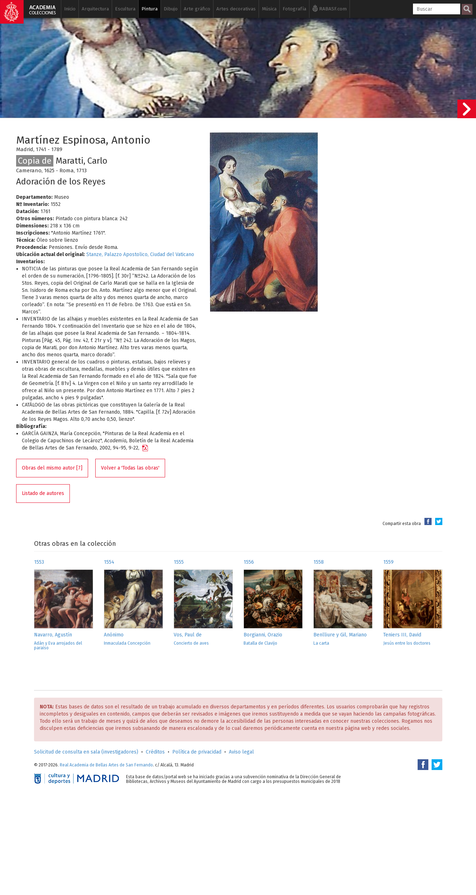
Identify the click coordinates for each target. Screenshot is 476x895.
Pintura (149, 9)
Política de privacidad (196, 752)
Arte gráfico (197, 9)
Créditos (155, 752)
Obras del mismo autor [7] (52, 468)
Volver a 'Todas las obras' (130, 468)
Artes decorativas (236, 9)
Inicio (70, 9)
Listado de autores (43, 493)
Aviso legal (241, 752)
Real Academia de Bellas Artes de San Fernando (106, 765)
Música (269, 9)
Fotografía (294, 9)
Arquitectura (95, 9)
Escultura (125, 9)
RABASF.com (329, 8)
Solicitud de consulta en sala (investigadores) (86, 752)
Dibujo (171, 9)
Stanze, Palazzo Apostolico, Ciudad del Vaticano (140, 254)
